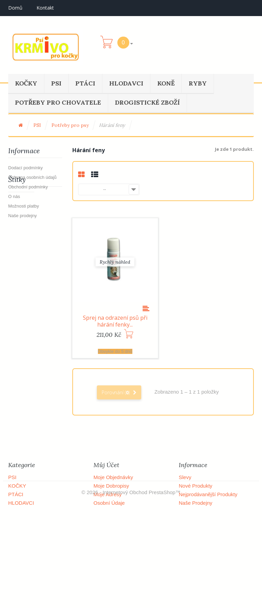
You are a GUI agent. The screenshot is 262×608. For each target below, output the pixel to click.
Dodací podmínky (25, 167)
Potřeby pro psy (70, 125)
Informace (24, 150)
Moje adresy (107, 494)
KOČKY (26, 83)
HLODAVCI (126, 83)
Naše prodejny (22, 215)
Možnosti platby (23, 206)
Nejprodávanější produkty (208, 494)
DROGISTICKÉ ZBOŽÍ (147, 102)
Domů (15, 7)
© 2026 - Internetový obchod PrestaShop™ (131, 593)
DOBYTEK (20, 520)
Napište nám (193, 511)
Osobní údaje (109, 503)
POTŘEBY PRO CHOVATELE (58, 102)
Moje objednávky (113, 477)
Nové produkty (195, 486)
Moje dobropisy (111, 486)
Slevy (185, 477)
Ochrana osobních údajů (32, 177)
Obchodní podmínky (28, 186)
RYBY (198, 83)
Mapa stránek (194, 571)
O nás (14, 196)
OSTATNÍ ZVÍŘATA (30, 528)
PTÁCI (85, 83)
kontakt (45, 7)
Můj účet (106, 465)
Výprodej (21, 250)
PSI (56, 83)
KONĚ (166, 83)
